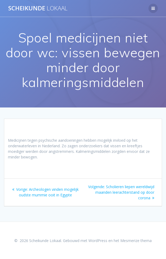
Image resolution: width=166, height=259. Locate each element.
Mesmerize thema (136, 240)
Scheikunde (37, 8)
